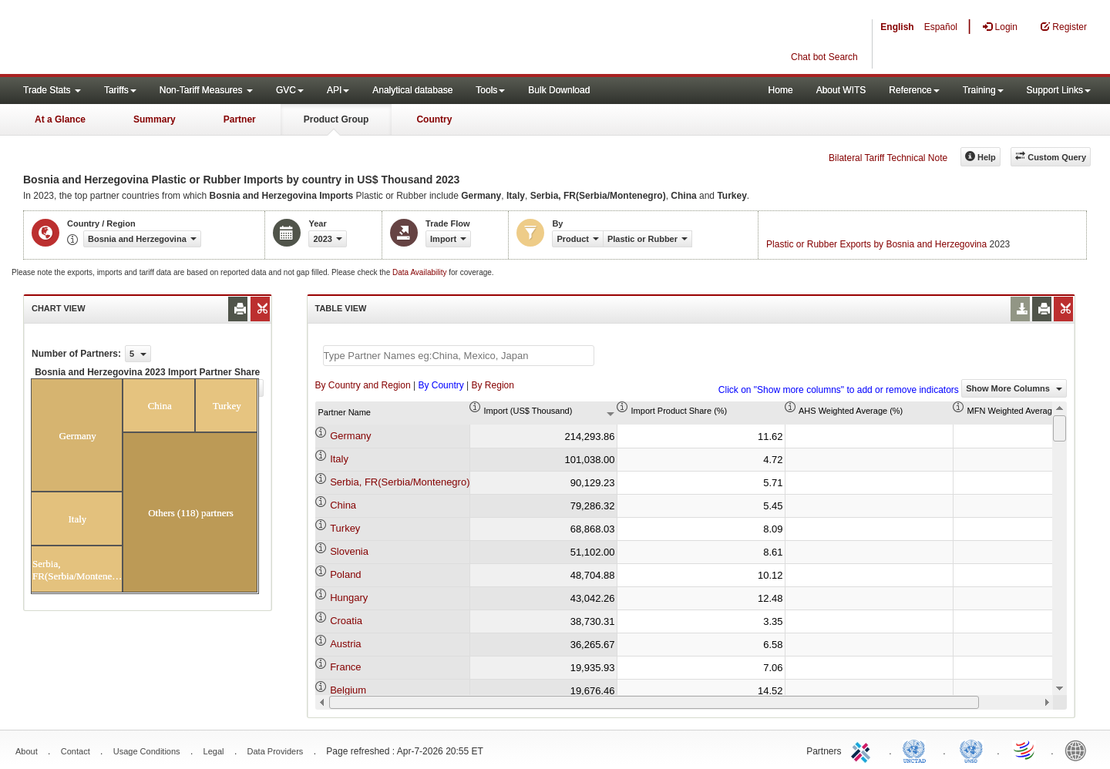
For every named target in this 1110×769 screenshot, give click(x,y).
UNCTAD (917, 749)
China (343, 505)
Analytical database (412, 90)
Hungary (349, 597)
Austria (345, 644)
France (345, 667)
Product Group (336, 119)
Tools (490, 90)
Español (940, 27)
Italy (339, 459)
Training (983, 90)
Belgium (348, 690)
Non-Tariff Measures (206, 90)
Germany (350, 436)
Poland (345, 574)
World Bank (1079, 749)
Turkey (345, 528)
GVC (290, 90)
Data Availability (420, 272)
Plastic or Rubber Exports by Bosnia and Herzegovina (876, 244)
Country (434, 119)
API (338, 90)
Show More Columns (1014, 388)
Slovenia (349, 551)
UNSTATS (971, 749)
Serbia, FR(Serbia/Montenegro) (399, 482)
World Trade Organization (1025, 749)
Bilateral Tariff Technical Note (888, 158)
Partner (240, 119)
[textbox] (458, 355)
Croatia (346, 620)
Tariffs (120, 90)
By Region (493, 385)
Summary (154, 119)
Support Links (1059, 90)
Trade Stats (52, 90)
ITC (863, 749)
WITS (154, 38)
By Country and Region (363, 385)
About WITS (841, 90)
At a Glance (60, 119)
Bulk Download (559, 90)
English (896, 27)
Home (781, 90)
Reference (914, 90)
